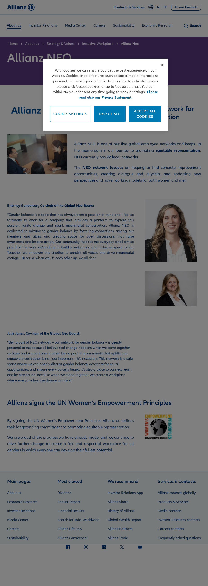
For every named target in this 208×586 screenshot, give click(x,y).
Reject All (109, 114)
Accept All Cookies (145, 114)
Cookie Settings (70, 114)
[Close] (162, 65)
